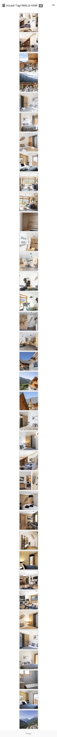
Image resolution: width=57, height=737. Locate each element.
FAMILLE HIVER (29, 5)
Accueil (10, 5)
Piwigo (28, 733)
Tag (18, 5)
